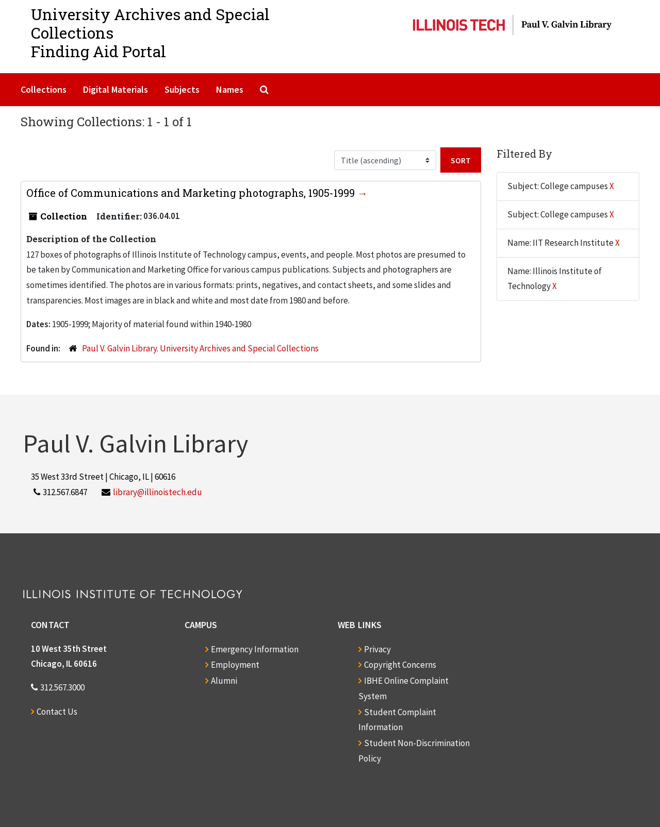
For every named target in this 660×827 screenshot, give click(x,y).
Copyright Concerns (400, 664)
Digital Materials (115, 89)
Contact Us (57, 711)
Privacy (377, 649)
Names (229, 89)
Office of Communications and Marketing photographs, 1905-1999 (191, 192)
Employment (235, 664)
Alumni (224, 680)
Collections (44, 89)
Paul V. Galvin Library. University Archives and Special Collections (200, 348)
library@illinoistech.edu (157, 492)
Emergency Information (255, 649)
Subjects (182, 89)
